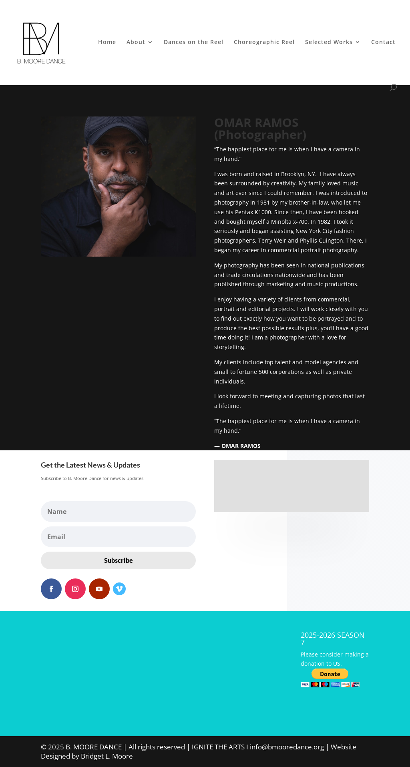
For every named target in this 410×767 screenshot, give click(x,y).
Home (107, 42)
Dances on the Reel (193, 42)
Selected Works (329, 42)
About (136, 42)
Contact (383, 42)
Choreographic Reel (264, 42)
